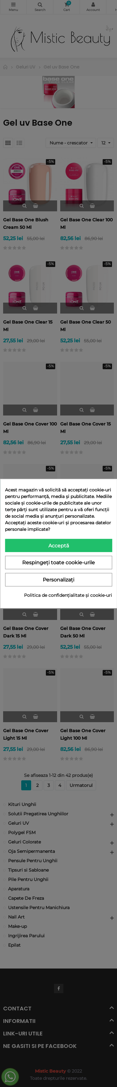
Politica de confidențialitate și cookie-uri (68, 595)
